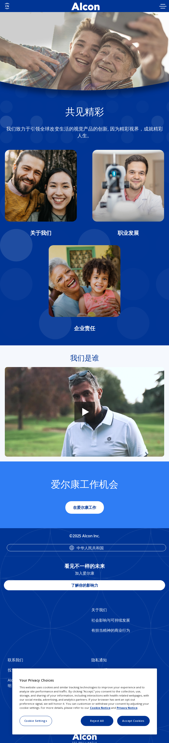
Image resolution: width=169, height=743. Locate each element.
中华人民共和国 (90, 548)
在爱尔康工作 (84, 507)
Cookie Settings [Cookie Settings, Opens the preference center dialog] (35, 721)
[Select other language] (7, 6)
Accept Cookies (133, 721)
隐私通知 (99, 660)
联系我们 (15, 660)
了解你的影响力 (84, 585)
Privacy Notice (127, 708)
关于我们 (99, 609)
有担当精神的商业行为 (110, 630)
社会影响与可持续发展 (110, 620)
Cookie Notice (100, 708)
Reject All (97, 721)
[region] (84, 702)
